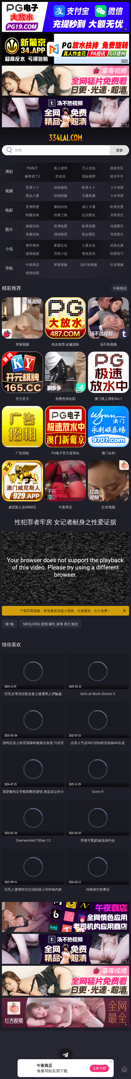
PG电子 (32, 168)
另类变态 (117, 215)
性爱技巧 (117, 253)
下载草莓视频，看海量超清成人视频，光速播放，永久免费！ (73, 611)
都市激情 (32, 245)
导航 (9, 268)
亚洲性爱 (32, 206)
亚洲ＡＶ (32, 187)
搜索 (119, 150)
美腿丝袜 (32, 234)
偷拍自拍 (60, 206)
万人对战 (88, 168)
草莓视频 (60, 264)
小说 (9, 248)
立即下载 (99, 1068)
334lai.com (65, 138)
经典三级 (60, 215)
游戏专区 (117, 168)
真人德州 (60, 168)
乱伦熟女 (88, 215)
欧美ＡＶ (88, 187)
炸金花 (61, 176)
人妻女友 (88, 245)
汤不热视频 (88, 264)
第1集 (9, 624)
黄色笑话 (88, 253)
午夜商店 (32, 264)
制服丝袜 (32, 215)
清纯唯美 (60, 234)
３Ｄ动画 (117, 187)
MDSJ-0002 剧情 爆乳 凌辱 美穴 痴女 (50, 624)
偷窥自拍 (32, 226)
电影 (9, 210)
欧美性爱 (117, 206)
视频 (9, 190)
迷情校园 (32, 253)
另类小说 (60, 253)
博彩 (9, 171)
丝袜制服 (60, 195)
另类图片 (117, 234)
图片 (9, 229)
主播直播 (88, 195)
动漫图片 (117, 226)
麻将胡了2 (32, 176)
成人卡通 (88, 206)
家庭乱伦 (60, 245)
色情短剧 (32, 272)
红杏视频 (117, 264)
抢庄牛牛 (117, 176)
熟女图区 (88, 234)
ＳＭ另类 (117, 195)
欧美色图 (88, 226)
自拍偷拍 (60, 187)
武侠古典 (117, 245)
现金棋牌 (88, 176)
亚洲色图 (60, 226)
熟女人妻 (32, 195)
